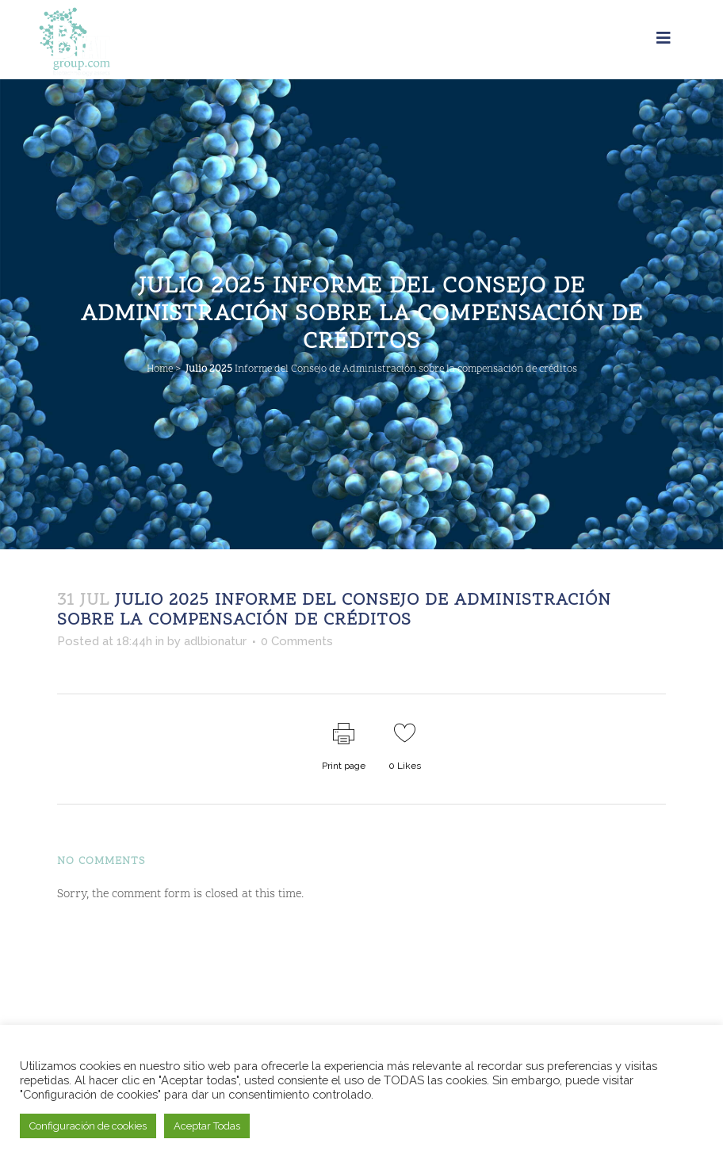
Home (160, 369)
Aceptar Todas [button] (207, 1126)
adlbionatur (215, 641)
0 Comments (297, 641)
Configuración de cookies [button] (88, 1126)
